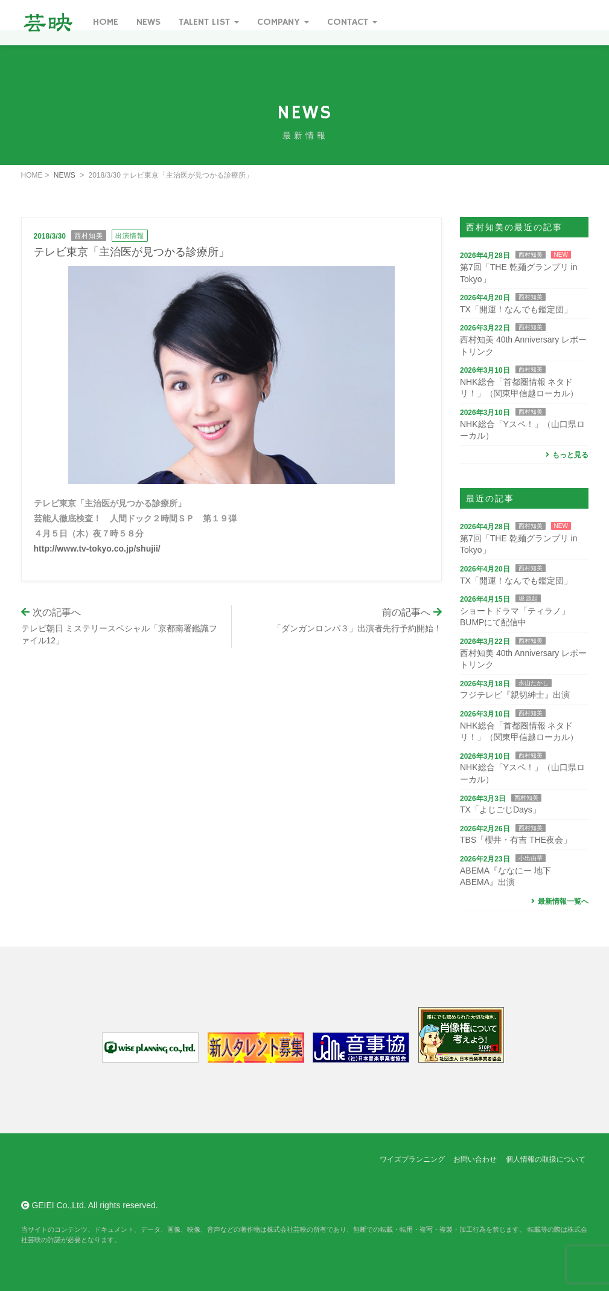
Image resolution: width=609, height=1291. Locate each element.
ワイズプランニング (412, 1159)
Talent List (209, 22)
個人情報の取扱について (545, 1159)
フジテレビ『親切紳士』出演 (515, 695)
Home (105, 22)
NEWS (64, 175)
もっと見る (565, 455)
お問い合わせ (475, 1159)
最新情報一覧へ (558, 901)
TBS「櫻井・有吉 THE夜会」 (516, 840)
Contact (352, 22)
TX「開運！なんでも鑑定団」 (516, 309)
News (148, 22)
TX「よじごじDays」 (500, 809)
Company (283, 22)
